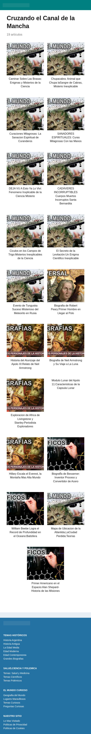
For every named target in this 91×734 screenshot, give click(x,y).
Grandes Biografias (13, 658)
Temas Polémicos (12, 680)
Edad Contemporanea (14, 655)
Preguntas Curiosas (13, 706)
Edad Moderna (11, 651)
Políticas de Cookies (14, 728)
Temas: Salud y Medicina (16, 673)
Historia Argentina (12, 640)
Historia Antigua (11, 644)
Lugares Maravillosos (14, 699)
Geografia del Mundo (14, 695)
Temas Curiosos (11, 702)
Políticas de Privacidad (15, 724)
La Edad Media (11, 647)
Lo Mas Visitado (11, 721)
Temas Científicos (12, 677)
